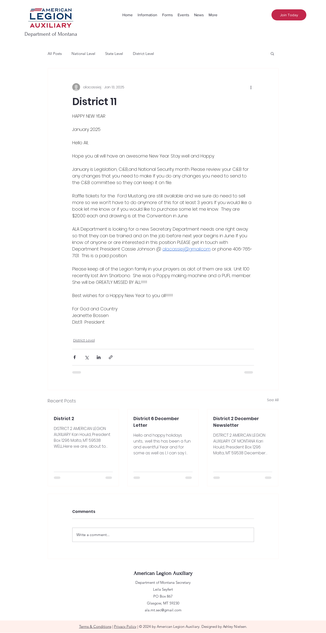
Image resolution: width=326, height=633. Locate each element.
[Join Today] (288, 14)
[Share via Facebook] (74, 357)
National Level (83, 53)
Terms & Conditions (95, 626)
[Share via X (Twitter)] (86, 357)
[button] (272, 53)
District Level (143, 53)
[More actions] (251, 87)
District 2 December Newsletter (236, 421)
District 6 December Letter (156, 421)
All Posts (55, 53)
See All (273, 399)
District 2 (64, 418)
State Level (114, 53)
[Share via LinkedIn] (98, 357)
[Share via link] (110, 357)
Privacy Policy (125, 626)
